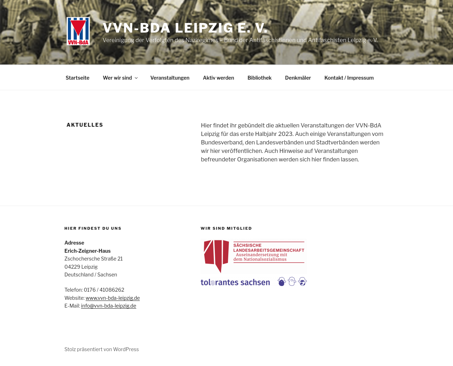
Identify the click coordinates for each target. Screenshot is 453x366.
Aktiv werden (218, 78)
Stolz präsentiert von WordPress (101, 349)
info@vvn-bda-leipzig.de (108, 306)
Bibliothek (260, 78)
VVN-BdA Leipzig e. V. (186, 28)
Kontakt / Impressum (349, 78)
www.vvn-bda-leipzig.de (113, 298)
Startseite (78, 78)
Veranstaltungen (169, 78)
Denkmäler (298, 78)
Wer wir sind (121, 78)
